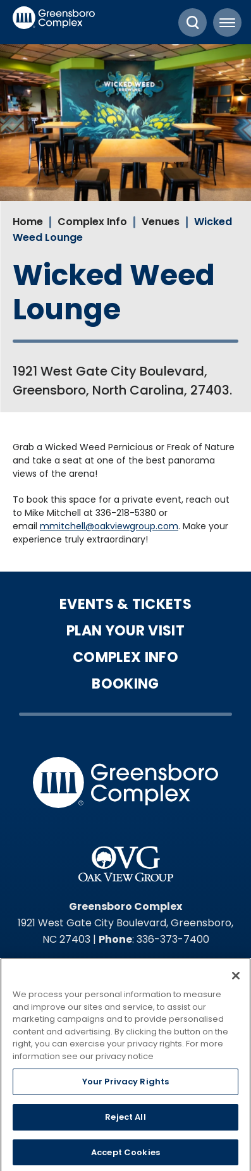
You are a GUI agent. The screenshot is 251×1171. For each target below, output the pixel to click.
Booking (125, 684)
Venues (161, 221)
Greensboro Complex (54, 22)
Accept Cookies (125, 1156)
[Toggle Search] (192, 22)
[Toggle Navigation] (227, 22)
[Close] (236, 979)
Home (28, 221)
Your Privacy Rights (125, 1085)
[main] (125, 295)
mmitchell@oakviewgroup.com (109, 526)
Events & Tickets (125, 604)
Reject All (125, 1120)
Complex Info (92, 221)
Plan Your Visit (125, 631)
